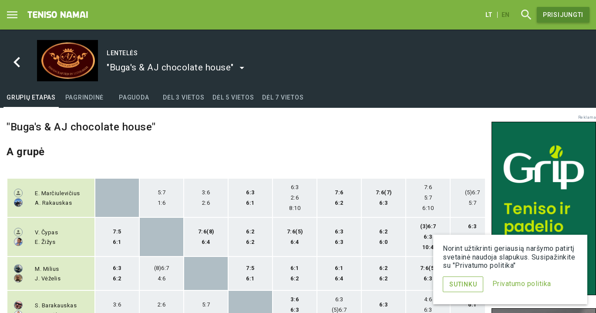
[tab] (31, 97)
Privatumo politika (521, 284)
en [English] (505, 15)
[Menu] (12, 14)
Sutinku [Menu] (463, 284)
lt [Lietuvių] (488, 15)
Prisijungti (563, 14)
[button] (176, 67)
